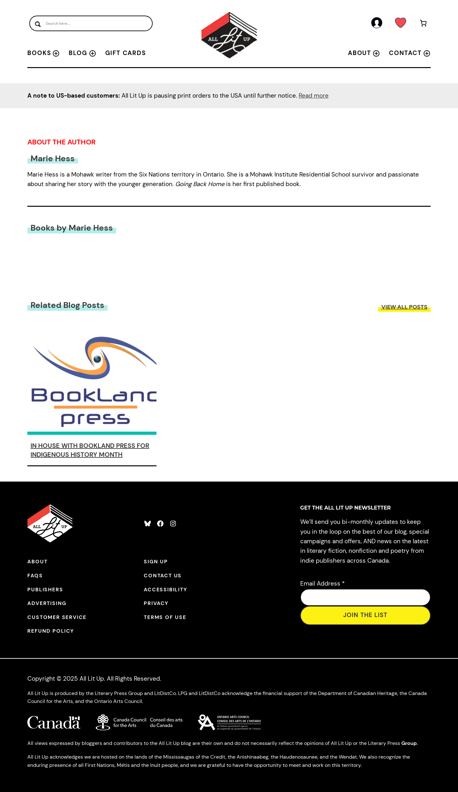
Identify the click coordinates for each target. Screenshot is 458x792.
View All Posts (404, 307)
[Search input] (91, 23)
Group (409, 743)
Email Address (322, 583)
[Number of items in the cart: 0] (423, 24)
